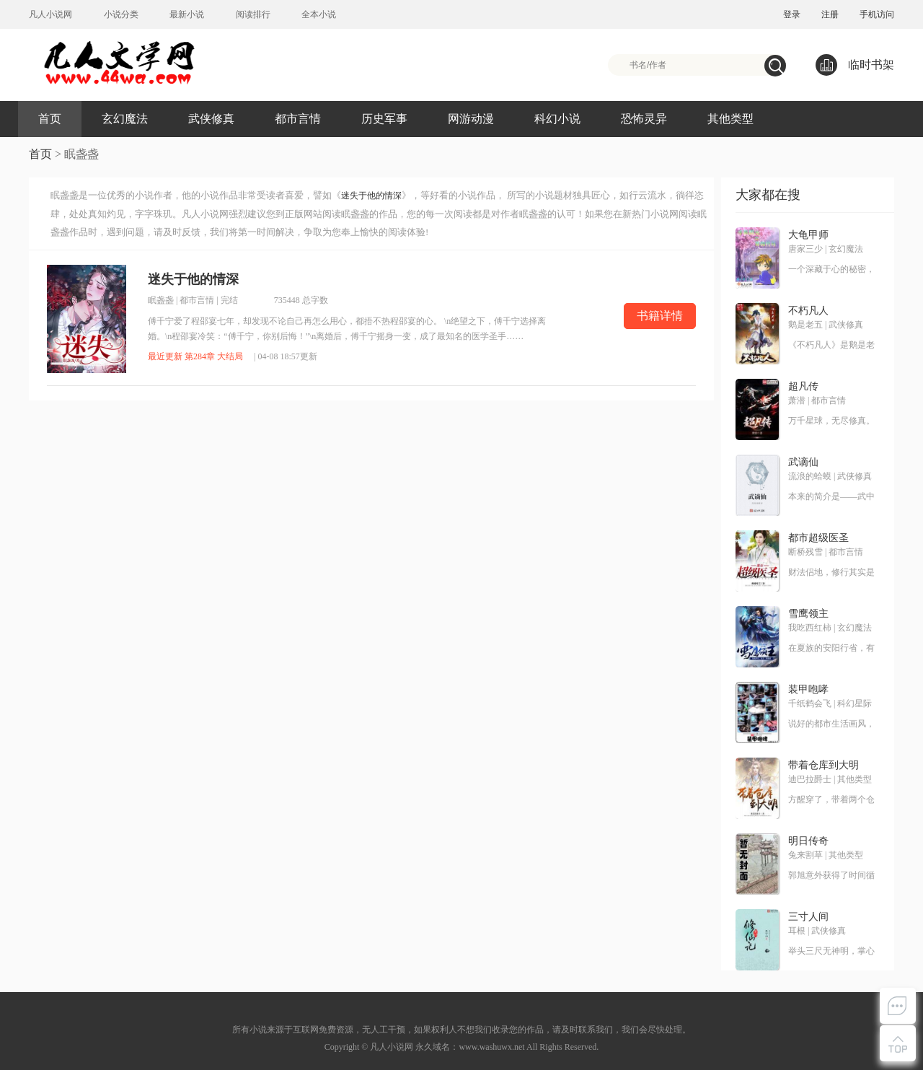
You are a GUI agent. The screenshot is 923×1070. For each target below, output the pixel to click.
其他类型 (730, 119)
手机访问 (877, 14)
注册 (830, 14)
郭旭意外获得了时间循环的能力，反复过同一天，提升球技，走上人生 (831, 876)
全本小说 (318, 14)
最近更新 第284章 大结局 (195, 356)
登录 (791, 14)
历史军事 (384, 119)
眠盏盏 (161, 300)
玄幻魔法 (125, 119)
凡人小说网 (50, 14)
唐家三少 (805, 249)
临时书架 (855, 65)
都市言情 (298, 119)
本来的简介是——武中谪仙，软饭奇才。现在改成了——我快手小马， (831, 497)
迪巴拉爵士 (809, 779)
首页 (49, 119)
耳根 (796, 931)
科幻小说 (557, 119)
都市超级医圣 (818, 537)
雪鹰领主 (808, 613)
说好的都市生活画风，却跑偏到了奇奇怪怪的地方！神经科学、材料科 (831, 724)
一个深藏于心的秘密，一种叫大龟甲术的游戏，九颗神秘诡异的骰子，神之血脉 (831, 270)
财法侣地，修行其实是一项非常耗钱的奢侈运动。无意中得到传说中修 (831, 573)
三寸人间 (808, 916)
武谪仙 (803, 462)
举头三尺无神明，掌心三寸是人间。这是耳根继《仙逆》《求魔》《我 (831, 951)
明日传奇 (808, 841)
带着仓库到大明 (823, 765)
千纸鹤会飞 (809, 703)
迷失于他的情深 (371, 195)
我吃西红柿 (809, 628)
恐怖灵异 (644, 119)
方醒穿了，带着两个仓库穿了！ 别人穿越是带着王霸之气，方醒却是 (831, 800)
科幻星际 (854, 703)
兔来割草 (805, 855)
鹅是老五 (805, 325)
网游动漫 (471, 119)
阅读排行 (253, 14)
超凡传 (803, 386)
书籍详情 (660, 316)
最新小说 (186, 14)
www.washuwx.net (491, 1047)
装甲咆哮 (808, 689)
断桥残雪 (805, 552)
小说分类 (121, 14)
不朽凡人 (808, 310)
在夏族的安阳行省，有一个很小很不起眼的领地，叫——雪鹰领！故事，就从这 (831, 648)
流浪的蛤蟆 (809, 476)
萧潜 (796, 400)
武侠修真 (211, 119)
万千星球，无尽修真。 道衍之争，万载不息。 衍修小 (831, 421)
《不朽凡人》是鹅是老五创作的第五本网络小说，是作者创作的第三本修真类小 (831, 345)
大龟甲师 (808, 234)
